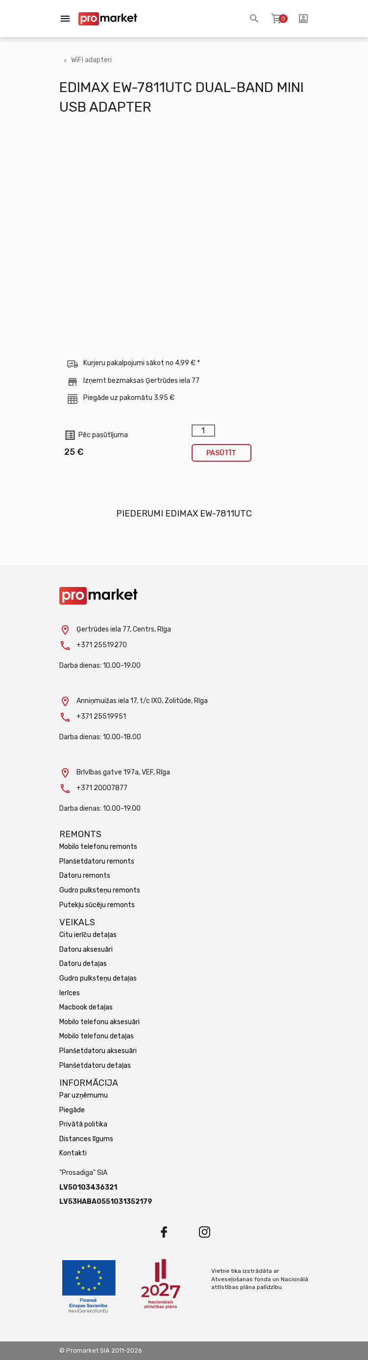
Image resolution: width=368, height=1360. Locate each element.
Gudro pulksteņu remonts (99, 890)
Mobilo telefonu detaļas (96, 1036)
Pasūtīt (221, 453)
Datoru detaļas (83, 964)
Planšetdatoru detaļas (95, 1065)
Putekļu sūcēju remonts (97, 905)
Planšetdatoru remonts (96, 861)
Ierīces (69, 993)
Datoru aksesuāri (86, 949)
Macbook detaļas (86, 1007)
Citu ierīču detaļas (88, 935)
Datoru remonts (84, 875)
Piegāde (72, 1110)
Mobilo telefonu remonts (98, 847)
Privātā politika (83, 1124)
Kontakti (73, 1153)
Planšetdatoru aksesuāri (98, 1051)
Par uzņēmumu (83, 1095)
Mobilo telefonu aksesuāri (99, 1022)
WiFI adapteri (91, 60)
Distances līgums (86, 1139)
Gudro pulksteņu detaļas (98, 978)
